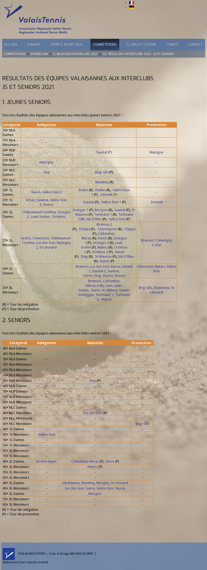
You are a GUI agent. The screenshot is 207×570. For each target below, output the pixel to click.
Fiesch (102, 238)
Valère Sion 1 (111, 202)
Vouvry (48, 204)
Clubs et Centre (142, 44)
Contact (195, 44)
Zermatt (106, 195)
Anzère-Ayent (46, 461)
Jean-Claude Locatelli (34, 562)
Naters (102, 247)
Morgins (101, 210)
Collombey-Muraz (85, 461)
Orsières (58, 217)
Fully (100, 286)
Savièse (42, 200)
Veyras (104, 261)
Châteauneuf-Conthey (39, 212)
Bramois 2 (104, 224)
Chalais (100, 190)
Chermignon (107, 229)
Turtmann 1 (103, 214)
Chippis (130, 229)
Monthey (102, 182)
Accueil (11, 44)
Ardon (83, 190)
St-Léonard (48, 247)
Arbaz (30, 200)
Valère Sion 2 (52, 192)
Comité (172, 44)
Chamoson (40, 238)
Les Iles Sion (45, 243)
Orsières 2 (100, 252)
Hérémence (71, 483)
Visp (46, 172)
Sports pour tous (66, 44)
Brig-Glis (101, 172)
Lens (109, 286)
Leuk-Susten (40, 217)
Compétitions (105, 44)
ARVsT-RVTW (36, 553)
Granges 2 (101, 243)
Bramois (82, 266)
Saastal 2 (99, 271)
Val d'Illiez (94, 219)
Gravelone (161, 288)
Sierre (87, 276)
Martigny (156, 152)
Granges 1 (80, 210)
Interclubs (39, 54)
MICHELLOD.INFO (82, 553)
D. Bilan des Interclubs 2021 (75, 54)
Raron (36, 192)
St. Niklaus (109, 290)
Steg (84, 256)
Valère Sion (116, 219)
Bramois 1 (149, 240)
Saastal (101, 152)
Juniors (34, 44)
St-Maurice (103, 256)
